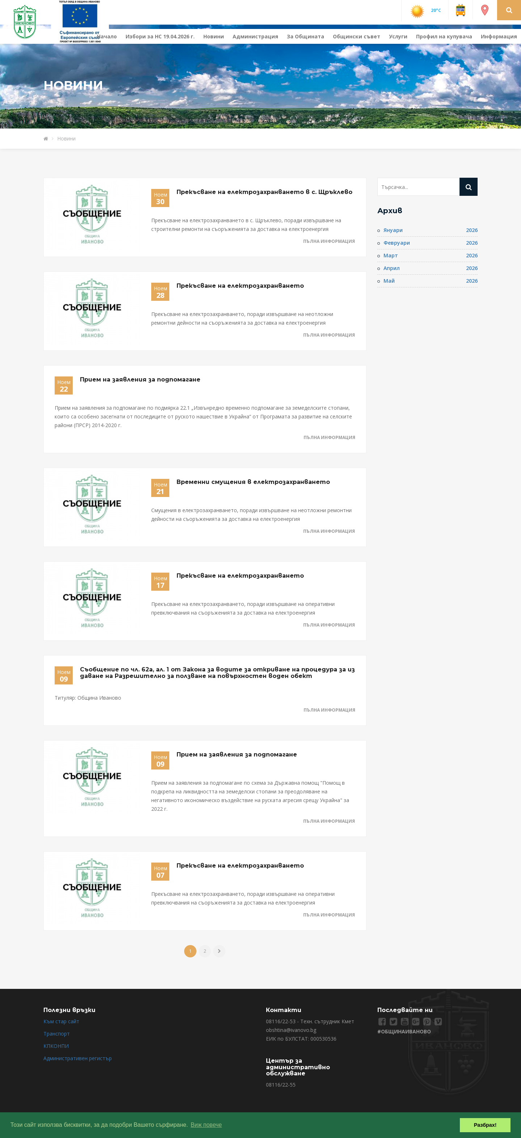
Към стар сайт (61, 1021)
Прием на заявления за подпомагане (140, 379)
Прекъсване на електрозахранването (240, 285)
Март (391, 255)
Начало (107, 36)
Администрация (255, 36)
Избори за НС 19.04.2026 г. (160, 36)
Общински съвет (356, 36)
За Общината (305, 36)
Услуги (398, 36)
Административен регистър (77, 1058)
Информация (499, 36)
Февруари (397, 242)
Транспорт (56, 1033)
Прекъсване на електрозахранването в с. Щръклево (264, 192)
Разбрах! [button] (485, 1125)
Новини (213, 36)
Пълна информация (329, 241)
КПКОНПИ (56, 1045)
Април (392, 268)
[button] (509, 9)
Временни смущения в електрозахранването (253, 482)
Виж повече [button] (206, 1125)
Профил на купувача (444, 36)
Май (389, 280)
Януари (393, 230)
